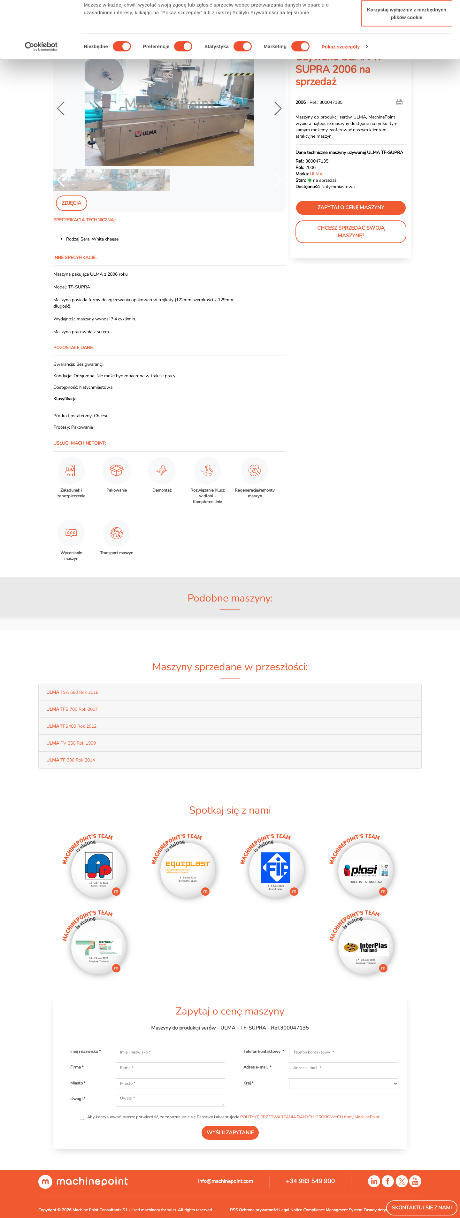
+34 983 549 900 (310, 1181)
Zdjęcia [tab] (71, 203)
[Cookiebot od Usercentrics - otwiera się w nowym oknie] (41, 96)
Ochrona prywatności (258, 1210)
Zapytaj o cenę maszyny (351, 207)
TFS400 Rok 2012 (71, 726)
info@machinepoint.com (225, 1181)
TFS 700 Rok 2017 (72, 709)
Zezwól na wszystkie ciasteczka (406, 16)
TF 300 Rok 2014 (70, 760)
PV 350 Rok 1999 (71, 743)
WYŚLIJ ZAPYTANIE (230, 1132)
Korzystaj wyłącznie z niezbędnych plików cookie (406, 62)
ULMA (316, 174)
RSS (234, 1210)
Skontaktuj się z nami (422, 1207)
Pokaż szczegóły (341, 95)
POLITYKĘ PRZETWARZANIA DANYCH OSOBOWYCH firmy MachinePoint (309, 1117)
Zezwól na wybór (406, 38)
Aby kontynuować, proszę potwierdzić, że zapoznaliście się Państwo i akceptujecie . (233, 1117)
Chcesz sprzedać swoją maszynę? (351, 232)
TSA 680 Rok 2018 (72, 692)
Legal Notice (290, 1210)
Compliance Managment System (332, 1210)
